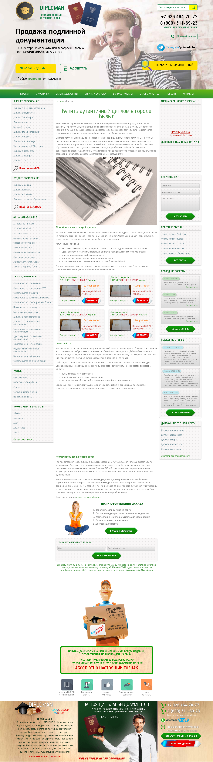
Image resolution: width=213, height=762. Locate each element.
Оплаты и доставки (95, 93)
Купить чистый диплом (172, 251)
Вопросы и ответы (86, 693)
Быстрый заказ (91, 285)
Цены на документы (67, 93)
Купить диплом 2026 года (173, 236)
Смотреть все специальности (175, 458)
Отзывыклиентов (106, 693)
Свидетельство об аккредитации (29, 361)
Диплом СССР (19, 160)
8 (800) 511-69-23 (178, 23)
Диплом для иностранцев (26, 132)
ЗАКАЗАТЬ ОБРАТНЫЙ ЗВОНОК (181, 736)
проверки (34, 79)
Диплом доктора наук (24, 141)
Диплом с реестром (23, 155)
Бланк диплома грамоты (25, 312)
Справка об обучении (24, 242)
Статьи (16, 387)
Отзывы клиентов (149, 93)
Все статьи (180, 263)
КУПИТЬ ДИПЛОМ (109, 717)
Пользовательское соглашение (45, 756)
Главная (24, 93)
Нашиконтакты (146, 693)
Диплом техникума (23, 189)
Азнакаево (18, 418)
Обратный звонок (186, 36)
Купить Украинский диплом (26, 356)
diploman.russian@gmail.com (139, 570)
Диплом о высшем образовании (29, 108)
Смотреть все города (23, 439)
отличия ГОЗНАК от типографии (67, 693)
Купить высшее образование (175, 255)
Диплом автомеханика (172, 432)
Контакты (188, 93)
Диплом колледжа (22, 194)
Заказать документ (35, 68)
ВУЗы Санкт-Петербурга (25, 382)
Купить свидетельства (172, 241)
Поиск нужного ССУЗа (30, 207)
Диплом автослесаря (171, 437)
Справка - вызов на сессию (26, 252)
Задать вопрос (180, 331)
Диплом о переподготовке (26, 316)
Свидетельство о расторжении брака (32, 302)
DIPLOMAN (41, 705)
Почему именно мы (23, 396)
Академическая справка (25, 238)
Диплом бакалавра (23, 117)
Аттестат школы (21, 233)
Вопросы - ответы (123, 93)
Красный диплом (21, 127)
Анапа (16, 432)
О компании (42, 93)
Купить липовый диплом (173, 246)
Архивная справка (22, 247)
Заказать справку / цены (25, 266)
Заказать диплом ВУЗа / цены (28, 146)
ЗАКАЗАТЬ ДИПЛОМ (181, 743)
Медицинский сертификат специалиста (26, 350)
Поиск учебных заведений (174, 65)
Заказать (91, 300)
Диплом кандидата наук (25, 136)
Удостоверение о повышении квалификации (27, 338)
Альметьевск (19, 427)
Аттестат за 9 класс (23, 228)
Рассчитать (78, 68)
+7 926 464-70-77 (179, 17)
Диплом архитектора (171, 447)
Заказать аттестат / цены (26, 262)
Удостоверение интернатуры (27, 344)
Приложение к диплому (25, 307)
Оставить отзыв (180, 415)
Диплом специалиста (24, 112)
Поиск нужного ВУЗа (29, 168)
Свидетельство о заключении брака (31, 297)
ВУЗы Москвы (20, 377)
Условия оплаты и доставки (126, 693)
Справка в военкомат (24, 257)
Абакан (17, 413)
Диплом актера (169, 442)
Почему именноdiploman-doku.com (180, 133)
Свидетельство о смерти (25, 293)
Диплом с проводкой (23, 151)
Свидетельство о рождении (27, 283)
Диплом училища (22, 185)
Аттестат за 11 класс (23, 223)
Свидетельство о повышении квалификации (27, 330)
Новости (171, 93)
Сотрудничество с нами (25, 392)
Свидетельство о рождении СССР (29, 288)
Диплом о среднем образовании (29, 199)
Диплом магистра (22, 122)
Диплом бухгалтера (171, 452)
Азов (15, 423)
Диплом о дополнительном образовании (26, 323)
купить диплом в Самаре (88, 497)
